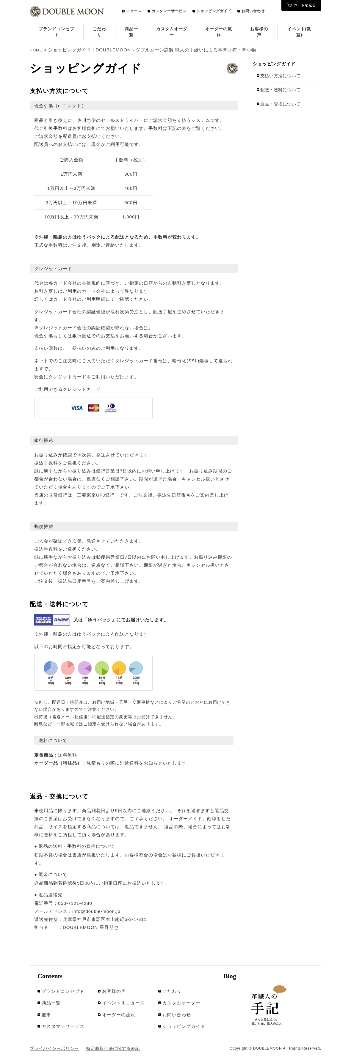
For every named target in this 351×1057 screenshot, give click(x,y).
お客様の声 (259, 31)
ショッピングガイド (214, 11)
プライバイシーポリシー (51, 1040)
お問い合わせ (253, 11)
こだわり (99, 31)
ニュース (134, 11)
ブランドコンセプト (56, 31)
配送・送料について (280, 88)
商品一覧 (131, 31)
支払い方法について (280, 74)
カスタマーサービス (169, 11)
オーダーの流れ (218, 31)
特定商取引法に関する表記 (103, 1040)
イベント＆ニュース (123, 996)
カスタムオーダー (171, 31)
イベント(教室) (299, 31)
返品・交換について (280, 102)
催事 (46, 1004)
